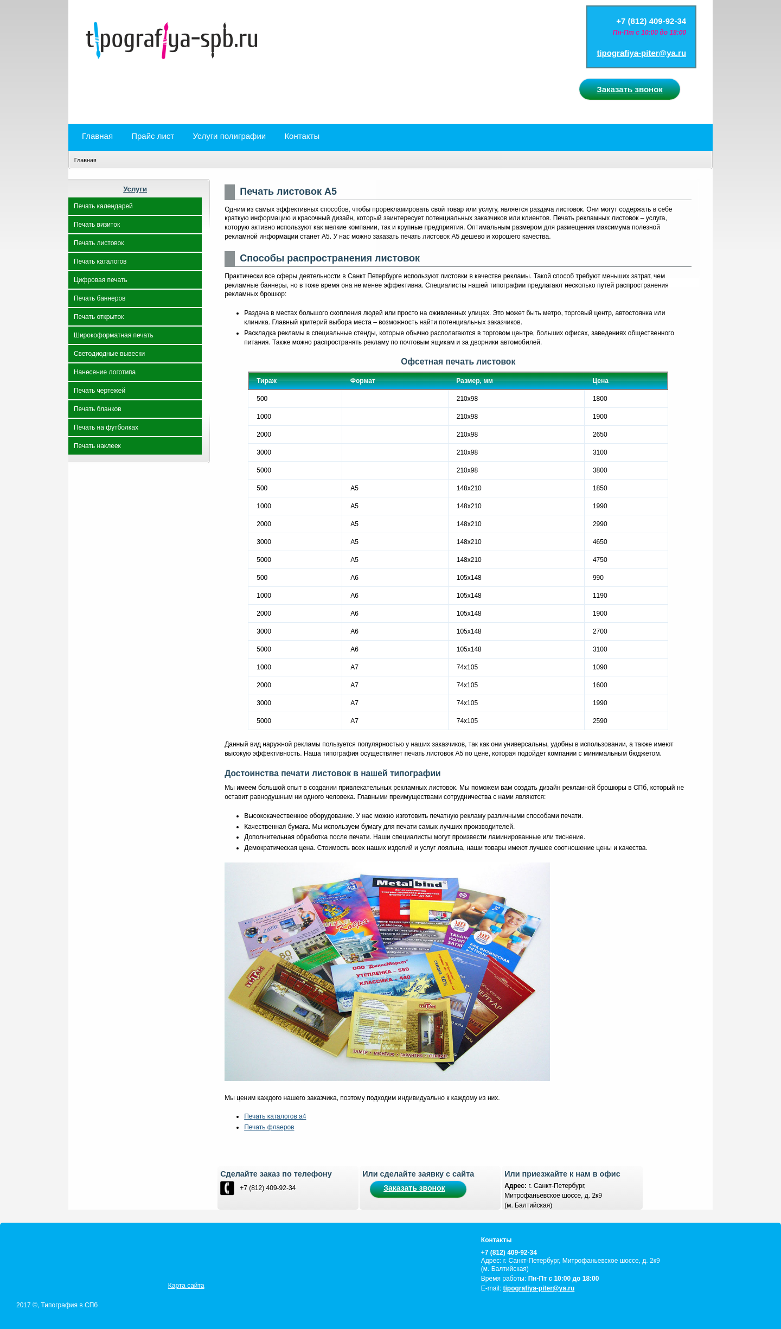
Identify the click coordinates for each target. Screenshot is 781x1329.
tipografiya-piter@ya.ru (641, 52)
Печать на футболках (106, 427)
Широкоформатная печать (113, 335)
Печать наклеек (97, 446)
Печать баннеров (100, 298)
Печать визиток (97, 224)
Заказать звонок (629, 89)
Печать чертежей (99, 390)
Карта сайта (186, 1285)
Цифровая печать (100, 280)
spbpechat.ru (390, 62)
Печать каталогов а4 (275, 1116)
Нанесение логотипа (105, 372)
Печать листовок (99, 243)
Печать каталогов (100, 261)
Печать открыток (99, 317)
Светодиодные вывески (109, 353)
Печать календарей (103, 206)
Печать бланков (97, 409)
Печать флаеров (269, 1127)
